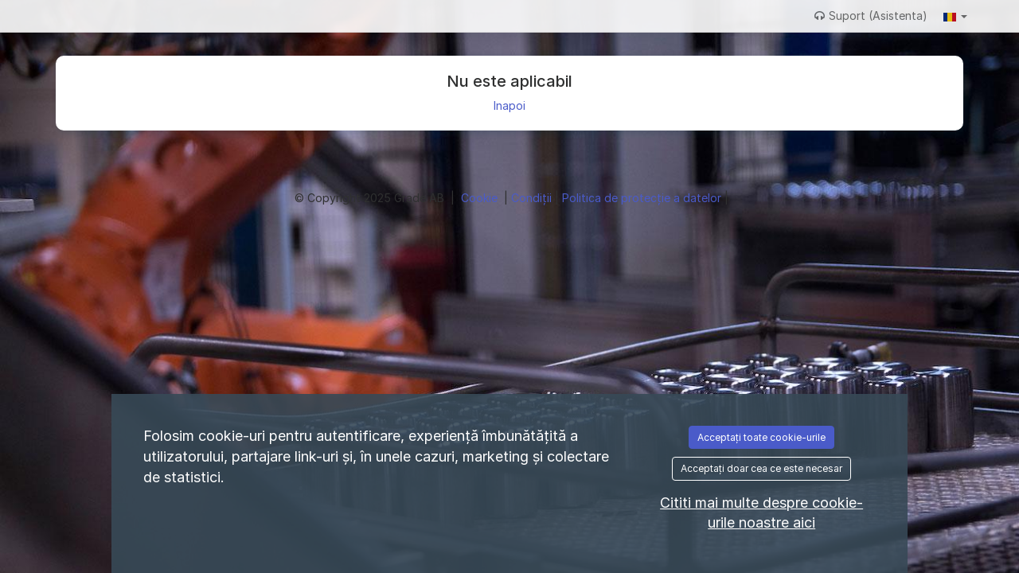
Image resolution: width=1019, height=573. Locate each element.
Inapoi (509, 105)
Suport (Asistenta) (870, 15)
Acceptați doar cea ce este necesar (761, 468)
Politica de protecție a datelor (643, 198)
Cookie (481, 198)
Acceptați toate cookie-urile (761, 437)
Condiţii (533, 198)
